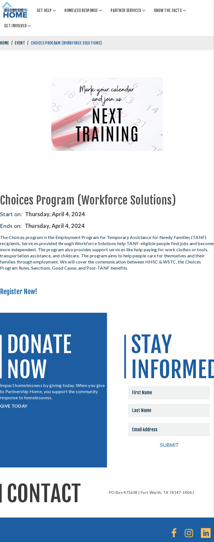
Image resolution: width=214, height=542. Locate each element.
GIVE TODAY (13, 405)
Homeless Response (81, 10)
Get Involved (15, 25)
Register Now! (18, 291)
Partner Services (126, 10)
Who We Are (14, 10)
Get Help (44, 10)
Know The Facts (168, 10)
